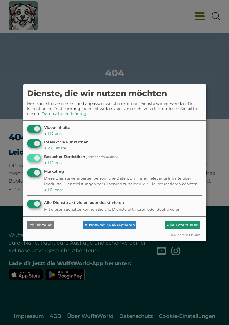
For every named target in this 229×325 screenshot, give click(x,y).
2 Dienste (55, 148)
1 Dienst (53, 133)
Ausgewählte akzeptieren (110, 225)
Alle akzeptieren (183, 225)
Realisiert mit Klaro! (185, 235)
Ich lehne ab (40, 225)
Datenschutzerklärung (64, 113)
